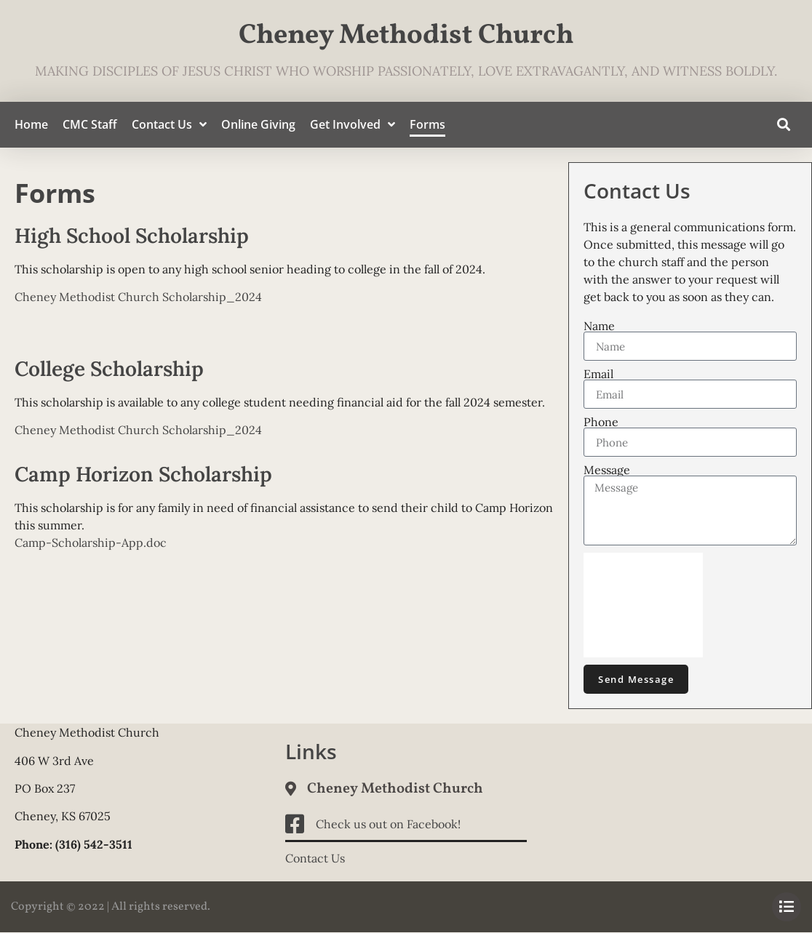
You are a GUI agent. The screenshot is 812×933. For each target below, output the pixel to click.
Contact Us (169, 125)
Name (599, 326)
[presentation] (643, 605)
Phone (601, 422)
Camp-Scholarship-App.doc (91, 542)
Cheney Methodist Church (406, 36)
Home (31, 124)
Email (598, 374)
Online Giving (258, 124)
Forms (427, 124)
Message (607, 470)
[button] (783, 125)
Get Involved (352, 125)
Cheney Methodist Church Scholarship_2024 (138, 296)
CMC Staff (90, 124)
